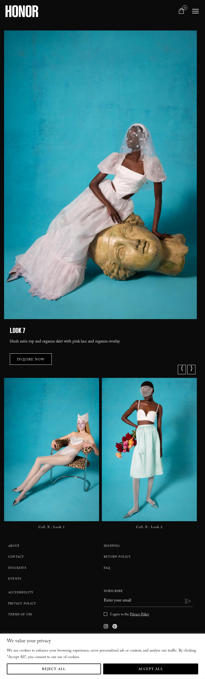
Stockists (17, 568)
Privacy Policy (22, 604)
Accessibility (21, 593)
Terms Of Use (20, 615)
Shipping (112, 546)
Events (14, 579)
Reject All (54, 669)
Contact (16, 557)
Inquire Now (31, 360)
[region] (102, 656)
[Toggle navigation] (195, 11)
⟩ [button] (191, 369)
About (14, 546)
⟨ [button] (182, 369)
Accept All (150, 669)
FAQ (107, 568)
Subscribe (113, 591)
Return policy (117, 557)
